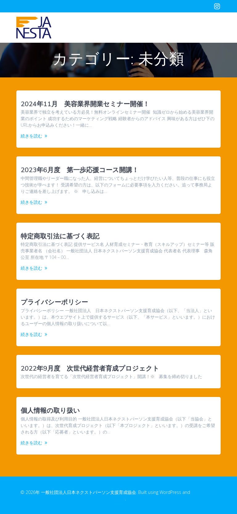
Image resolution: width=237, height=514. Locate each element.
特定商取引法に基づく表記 (60, 236)
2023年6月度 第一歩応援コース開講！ (80, 170)
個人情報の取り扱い (50, 410)
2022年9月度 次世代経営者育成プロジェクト (90, 368)
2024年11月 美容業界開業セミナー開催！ (85, 104)
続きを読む (31, 136)
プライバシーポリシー (54, 302)
